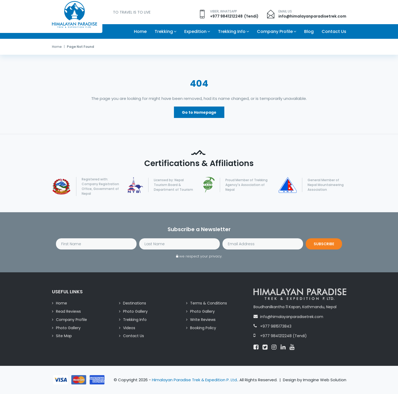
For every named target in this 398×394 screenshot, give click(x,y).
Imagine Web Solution (324, 380)
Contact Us (334, 31)
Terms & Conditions (208, 303)
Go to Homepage (199, 112)
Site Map (64, 336)
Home (140, 31)
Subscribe (324, 244)
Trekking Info (232, 31)
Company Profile (275, 31)
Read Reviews (68, 311)
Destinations (134, 303)
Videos (129, 328)
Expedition (195, 31)
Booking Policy (203, 328)
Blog (309, 31)
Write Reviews (203, 320)
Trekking (164, 31)
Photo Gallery (135, 311)
